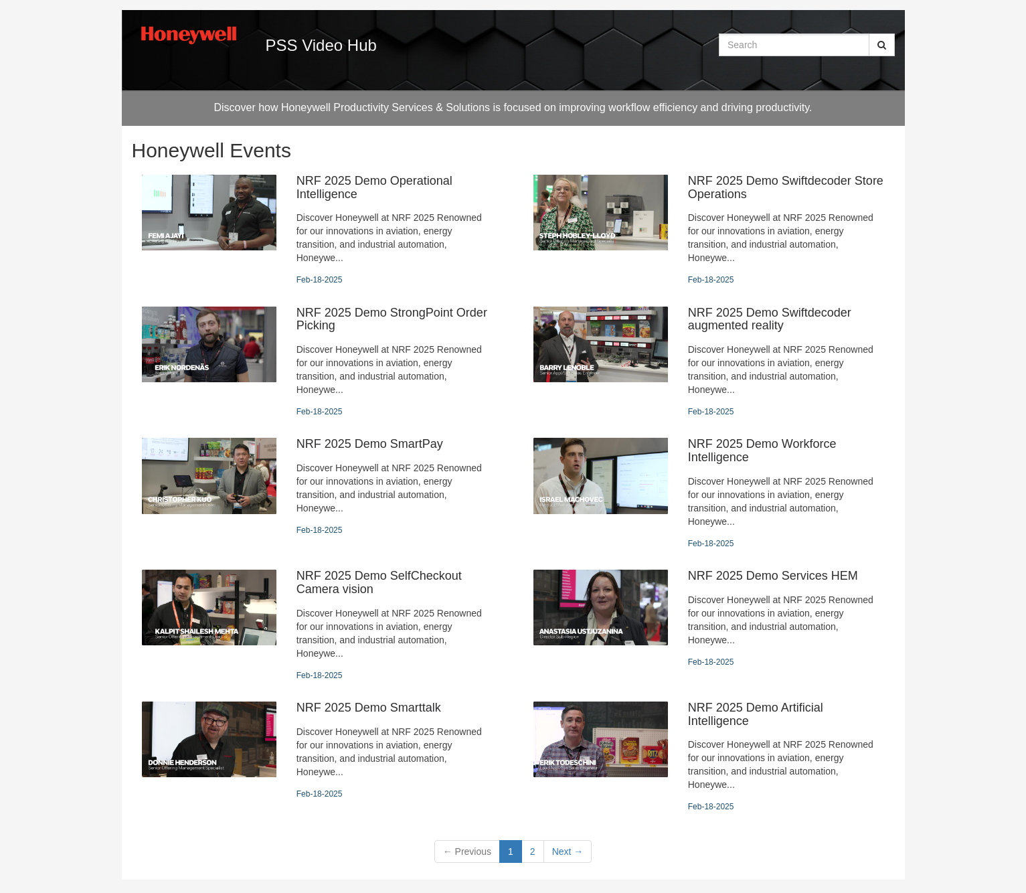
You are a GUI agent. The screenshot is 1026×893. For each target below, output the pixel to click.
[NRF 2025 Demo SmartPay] (317, 487)
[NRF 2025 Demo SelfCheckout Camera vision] (317, 625)
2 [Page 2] (532, 851)
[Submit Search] (882, 44)
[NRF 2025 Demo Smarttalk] (317, 751)
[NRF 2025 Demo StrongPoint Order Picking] (317, 362)
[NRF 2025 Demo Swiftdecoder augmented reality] (709, 362)
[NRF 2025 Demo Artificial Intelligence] (709, 757)
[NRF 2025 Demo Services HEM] (709, 619)
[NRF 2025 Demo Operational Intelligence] (317, 230)
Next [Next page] (568, 851)
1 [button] (510, 851)
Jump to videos (0, 0)
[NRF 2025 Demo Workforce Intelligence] (709, 493)
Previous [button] (467, 851)
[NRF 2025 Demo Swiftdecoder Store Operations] (709, 230)
